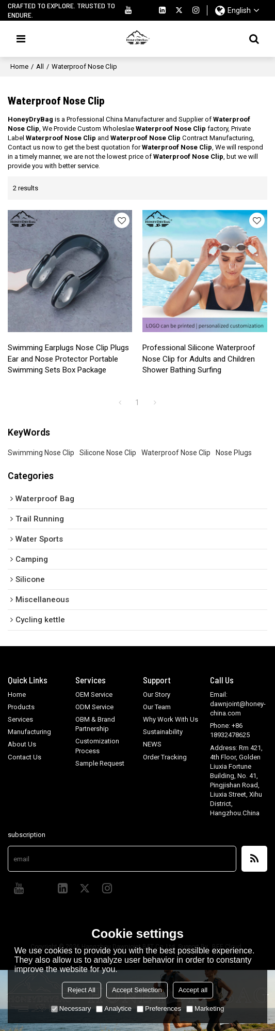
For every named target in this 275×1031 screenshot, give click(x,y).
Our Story (156, 694)
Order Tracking (165, 757)
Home (19, 66)
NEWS (152, 744)
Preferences (159, 1008)
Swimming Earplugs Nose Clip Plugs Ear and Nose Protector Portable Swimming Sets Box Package (68, 359)
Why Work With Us (170, 719)
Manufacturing (29, 732)
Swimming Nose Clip (41, 453)
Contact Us (24, 757)
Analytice (114, 1008)
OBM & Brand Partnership (95, 724)
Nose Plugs (234, 453)
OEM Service (93, 694)
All (40, 66)
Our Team (157, 707)
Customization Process (97, 745)
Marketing (205, 1008)
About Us (22, 744)
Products (21, 707)
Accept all (193, 990)
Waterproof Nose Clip (176, 453)
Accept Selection (137, 990)
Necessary (71, 1008)
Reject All (81, 990)
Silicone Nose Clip (107, 453)
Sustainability (163, 732)
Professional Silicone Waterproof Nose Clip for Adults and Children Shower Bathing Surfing (198, 359)
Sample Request (99, 763)
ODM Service (94, 707)
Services (20, 719)
